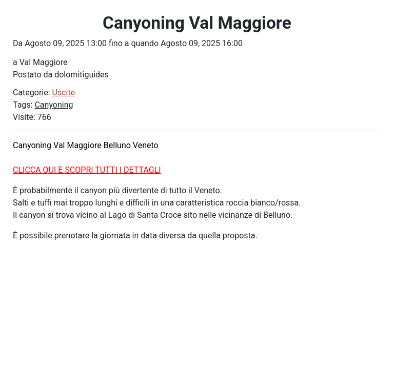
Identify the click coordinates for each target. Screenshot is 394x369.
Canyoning (53, 105)
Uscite (63, 92)
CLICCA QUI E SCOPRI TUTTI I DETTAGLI (87, 170)
